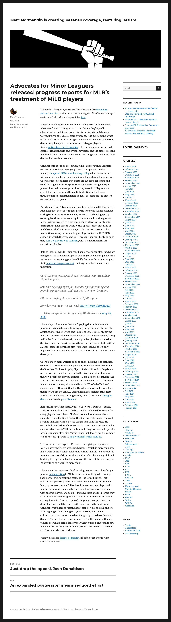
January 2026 (131, 172)
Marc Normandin (17, 117)
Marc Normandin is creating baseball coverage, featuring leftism (73, 20)
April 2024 (130, 231)
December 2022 (132, 276)
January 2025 (131, 206)
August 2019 (130, 388)
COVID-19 (129, 433)
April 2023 (129, 265)
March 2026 (130, 166)
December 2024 (132, 209)
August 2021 (130, 321)
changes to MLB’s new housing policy (68, 173)
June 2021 (129, 326)
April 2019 (129, 399)
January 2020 (131, 374)
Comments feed (132, 531)
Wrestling (129, 506)
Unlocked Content (133, 489)
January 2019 (131, 408)
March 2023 (130, 267)
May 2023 (129, 262)
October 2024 (131, 214)
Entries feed (130, 528)
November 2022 (132, 279)
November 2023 (132, 245)
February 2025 (131, 203)
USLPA (128, 492)
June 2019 (129, 394)
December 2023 (132, 242)
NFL (127, 469)
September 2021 (132, 318)
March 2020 (130, 369)
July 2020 (129, 357)
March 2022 (130, 301)
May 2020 (129, 363)
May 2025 (129, 194)
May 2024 (129, 228)
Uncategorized (131, 486)
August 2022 (130, 287)
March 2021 (130, 335)
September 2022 (132, 284)
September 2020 (132, 352)
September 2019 (132, 385)
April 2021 (129, 332)
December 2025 (132, 175)
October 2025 (131, 180)
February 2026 (131, 169)
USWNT (128, 497)
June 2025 (129, 192)
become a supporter (69, 537)
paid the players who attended (62, 240)
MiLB (19, 127)
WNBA (128, 500)
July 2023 (129, 256)
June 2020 (129, 360)
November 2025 (132, 178)
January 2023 (131, 273)
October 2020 (131, 349)
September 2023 (132, 251)
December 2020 (132, 343)
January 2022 (131, 307)
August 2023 (130, 253)
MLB (24, 127)
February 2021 (131, 338)
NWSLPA (129, 478)
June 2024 (129, 225)
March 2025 (130, 200)
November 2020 (132, 346)
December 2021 (132, 310)
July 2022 (129, 290)
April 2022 (129, 298)
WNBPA (128, 503)
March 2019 (130, 402)
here (83, 117)
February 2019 (131, 405)
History (128, 441)
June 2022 (129, 293)
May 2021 (129, 329)
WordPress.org (131, 533)
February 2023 (131, 270)
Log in (128, 525)
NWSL (128, 475)
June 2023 (129, 259)
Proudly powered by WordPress (84, 609)
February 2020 (131, 371)
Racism (128, 483)
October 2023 (131, 248)
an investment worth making (85, 436)
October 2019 (131, 383)
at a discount (69, 399)
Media (128, 455)
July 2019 (129, 391)
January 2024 (131, 239)
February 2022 (131, 304)
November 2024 (132, 211)
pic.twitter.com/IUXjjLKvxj (95, 305)
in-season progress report (60, 263)
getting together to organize (63, 147)
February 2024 (131, 237)
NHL (127, 472)
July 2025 (129, 189)
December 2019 (132, 377)
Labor (12, 124)
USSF (127, 495)
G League (129, 438)
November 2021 (132, 312)
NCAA (127, 466)
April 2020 (130, 366)
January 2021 (131, 340)
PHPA (127, 480)
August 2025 (130, 186)
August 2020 (130, 355)
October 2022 (131, 282)
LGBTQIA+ (130, 450)
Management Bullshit (134, 452)
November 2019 (132, 380)
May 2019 (129, 397)
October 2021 (131, 315)
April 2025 (129, 197)
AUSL (127, 427)
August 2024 (130, 220)
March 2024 (130, 234)
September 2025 (132, 183)
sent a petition (57, 474)
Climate (128, 430)
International (131, 444)
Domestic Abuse (132, 436)
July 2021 (129, 324)
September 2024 (132, 217)
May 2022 (129, 296)
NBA (127, 464)
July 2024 (129, 223)
